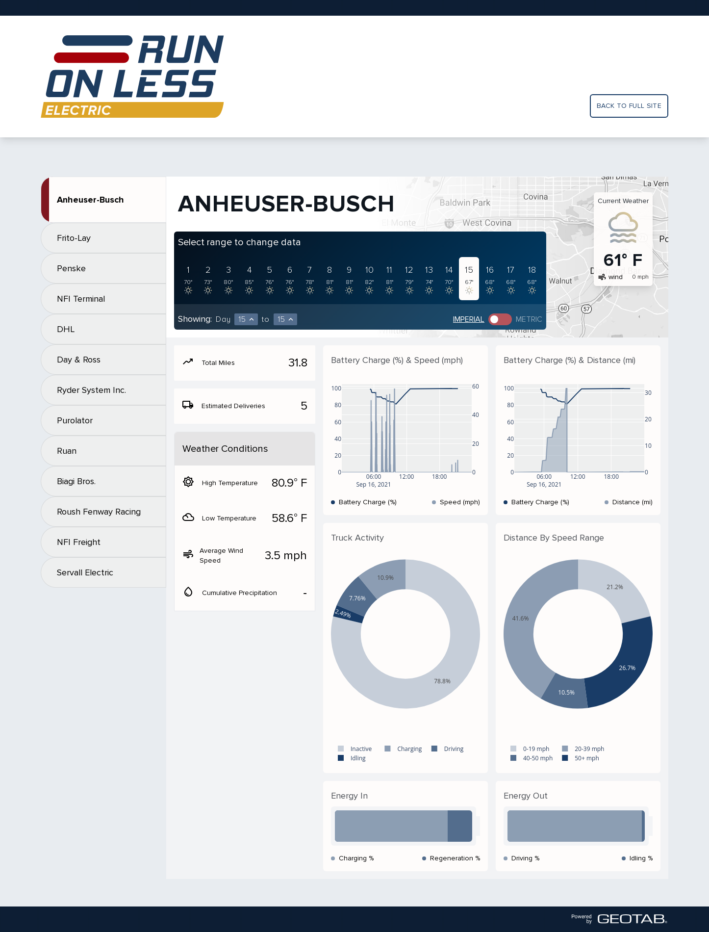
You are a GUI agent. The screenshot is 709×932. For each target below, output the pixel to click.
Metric (529, 319)
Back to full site (629, 106)
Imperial (468, 319)
